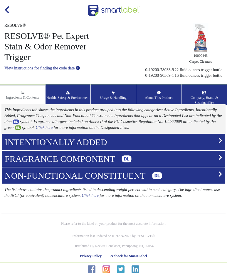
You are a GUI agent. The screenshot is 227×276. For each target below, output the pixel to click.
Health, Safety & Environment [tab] (68, 95)
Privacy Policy (91, 256)
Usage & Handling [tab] (113, 95)
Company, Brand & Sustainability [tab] (204, 98)
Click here (44, 127)
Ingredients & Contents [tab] (22, 95)
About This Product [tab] (158, 95)
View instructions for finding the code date (42, 68)
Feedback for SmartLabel (127, 256)
